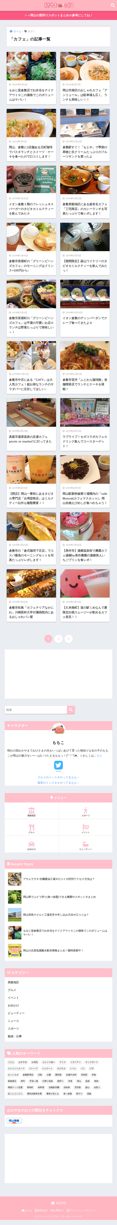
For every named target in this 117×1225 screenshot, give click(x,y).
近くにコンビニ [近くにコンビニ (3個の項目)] (15, 1099)
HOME (58, 1208)
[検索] (71, 714)
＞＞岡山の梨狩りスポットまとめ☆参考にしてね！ (58, 15)
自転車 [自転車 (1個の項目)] (67, 1092)
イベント (85, 833)
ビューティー (85, 850)
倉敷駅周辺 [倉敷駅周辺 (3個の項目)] (28, 1080)
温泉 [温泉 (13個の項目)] (87, 1086)
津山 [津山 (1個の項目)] (79, 1086)
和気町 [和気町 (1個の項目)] (84, 1080)
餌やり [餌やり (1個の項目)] (79, 1099)
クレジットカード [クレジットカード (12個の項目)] (16, 1074)
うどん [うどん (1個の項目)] (11, 1067)
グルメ (31, 833)
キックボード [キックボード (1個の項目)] (91, 1067)
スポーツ (85, 816)
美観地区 (31, 816)
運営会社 (41, 1215)
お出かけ (31, 850)
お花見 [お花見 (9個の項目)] (35, 1067)
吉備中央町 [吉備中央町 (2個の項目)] (71, 1080)
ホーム (26, 1215)
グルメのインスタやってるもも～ (58, 781)
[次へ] (69, 643)
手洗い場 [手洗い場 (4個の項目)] (33, 1086)
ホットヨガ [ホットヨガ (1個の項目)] (13, 1080)
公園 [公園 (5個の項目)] (49, 1080)
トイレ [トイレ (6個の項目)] (73, 1074)
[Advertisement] (58, 678)
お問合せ (57, 1215)
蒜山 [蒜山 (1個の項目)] (87, 1092)
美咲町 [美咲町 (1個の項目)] (30, 1092)
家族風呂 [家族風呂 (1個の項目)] (12, 1086)
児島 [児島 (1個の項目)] (40, 1080)
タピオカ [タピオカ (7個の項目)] (61, 1074)
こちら (98, 759)
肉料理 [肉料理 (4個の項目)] (41, 1092)
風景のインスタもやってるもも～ (58, 787)
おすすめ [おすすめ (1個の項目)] (23, 1067)
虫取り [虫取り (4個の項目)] (97, 1092)
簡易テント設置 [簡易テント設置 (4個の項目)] (15, 1092)
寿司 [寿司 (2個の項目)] (23, 1086)
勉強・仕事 (15, 1041)
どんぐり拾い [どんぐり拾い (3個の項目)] (48, 1067)
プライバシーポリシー (81, 1215)
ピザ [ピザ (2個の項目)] (92, 1074)
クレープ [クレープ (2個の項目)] (33, 1074)
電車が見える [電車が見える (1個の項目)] (52, 1099)
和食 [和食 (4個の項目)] (94, 1080)
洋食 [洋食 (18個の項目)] (70, 1086)
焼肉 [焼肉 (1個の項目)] (96, 1086)
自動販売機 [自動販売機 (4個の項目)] (54, 1092)
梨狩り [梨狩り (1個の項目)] (60, 1086)
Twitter (58, 775)
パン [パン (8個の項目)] (83, 1074)
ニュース (14, 1025)
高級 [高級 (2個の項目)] (89, 1099)
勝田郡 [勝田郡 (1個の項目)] (58, 1080)
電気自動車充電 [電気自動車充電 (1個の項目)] (34, 1099)
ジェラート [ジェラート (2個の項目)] (47, 1074)
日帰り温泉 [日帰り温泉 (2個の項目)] (47, 1086)
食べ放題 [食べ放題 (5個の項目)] (67, 1099)
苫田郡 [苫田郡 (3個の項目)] (77, 1092)
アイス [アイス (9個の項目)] (62, 1067)
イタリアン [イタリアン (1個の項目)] (75, 1067)
